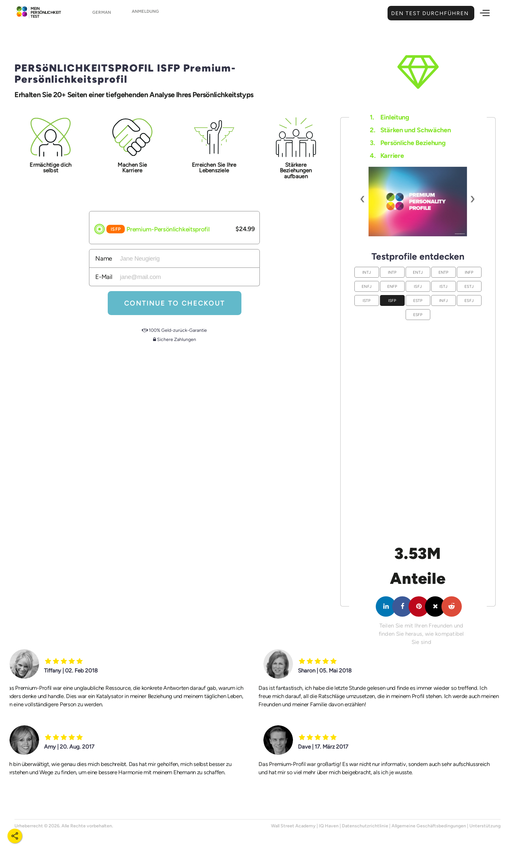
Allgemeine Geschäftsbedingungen (429, 826)
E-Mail (103, 277)
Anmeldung (150, 13)
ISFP (392, 300)
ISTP (367, 300)
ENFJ (366, 286)
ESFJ (469, 300)
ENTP (443, 272)
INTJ (366, 272)
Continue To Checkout (174, 303)
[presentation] (363, 198)
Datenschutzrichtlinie (365, 826)
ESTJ (469, 286)
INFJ (443, 300)
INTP (392, 272)
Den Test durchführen (429, 13)
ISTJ (443, 286)
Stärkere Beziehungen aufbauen (296, 170)
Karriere (387, 155)
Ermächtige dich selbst (50, 167)
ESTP (418, 300)
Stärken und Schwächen (410, 130)
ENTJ (418, 272)
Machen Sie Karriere (132, 167)
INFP (469, 272)
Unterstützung (485, 826)
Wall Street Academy (293, 826)
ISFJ (418, 286)
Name (103, 258)
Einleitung (389, 117)
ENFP (392, 286)
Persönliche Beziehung (407, 142)
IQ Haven (329, 826)
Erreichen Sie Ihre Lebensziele (214, 167)
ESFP (418, 314)
